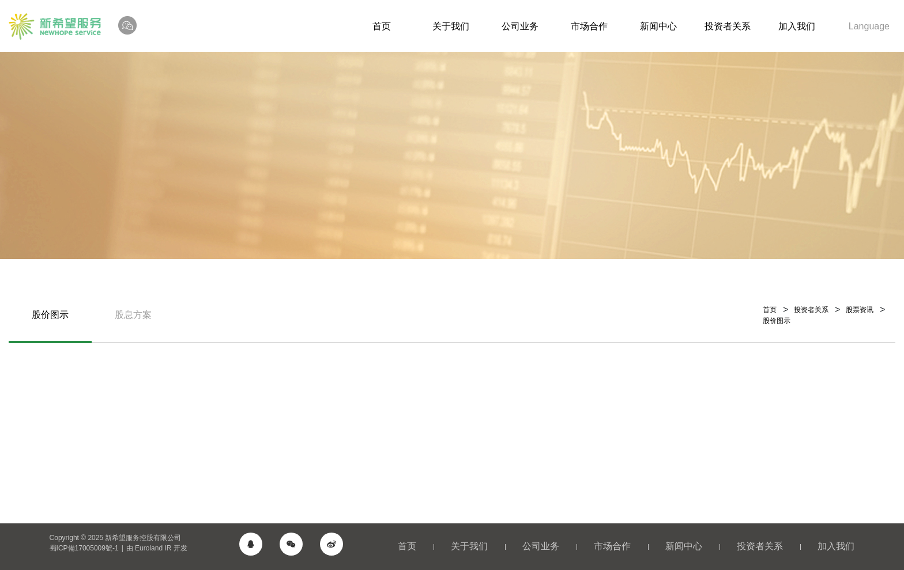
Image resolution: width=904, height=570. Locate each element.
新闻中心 (658, 26)
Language (869, 26)
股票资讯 (859, 310)
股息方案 (133, 315)
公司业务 (520, 26)
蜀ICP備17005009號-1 (84, 548)
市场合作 (589, 26)
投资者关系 (728, 26)
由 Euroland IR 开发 (156, 548)
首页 (381, 26)
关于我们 (450, 26)
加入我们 (796, 26)
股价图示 (50, 315)
